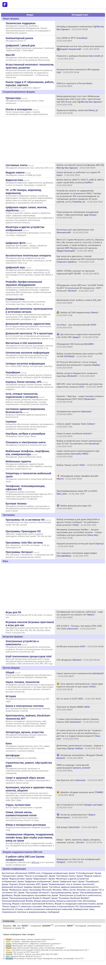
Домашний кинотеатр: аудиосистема (28, 323)
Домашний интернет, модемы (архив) (21, 887)
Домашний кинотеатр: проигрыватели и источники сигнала (29, 310)
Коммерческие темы (83, 909)
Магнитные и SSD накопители (24, 343)
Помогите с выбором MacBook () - (80, 57)
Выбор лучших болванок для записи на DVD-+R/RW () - (80, 355)
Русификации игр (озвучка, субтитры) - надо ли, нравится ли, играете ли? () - (80, 614)
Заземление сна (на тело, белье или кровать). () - (80, 47)
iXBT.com (35, 862)
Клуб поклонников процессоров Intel (28, 656)
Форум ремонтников (44, 901)
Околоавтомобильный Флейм (17, 901)
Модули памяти (15, 172)
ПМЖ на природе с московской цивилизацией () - (74, 768)
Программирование (61, 892)
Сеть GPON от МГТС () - (73, 39)
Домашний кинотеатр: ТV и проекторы (29, 333)
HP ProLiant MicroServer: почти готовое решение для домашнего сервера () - (79, 365)
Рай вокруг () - (77, 827)
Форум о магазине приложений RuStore (33, 903)
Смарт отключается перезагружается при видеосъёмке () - (78, 454)
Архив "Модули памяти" (89, 876)
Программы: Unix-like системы (24, 542)
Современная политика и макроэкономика (24, 912)
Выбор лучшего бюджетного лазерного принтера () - (77, 374)
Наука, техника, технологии (22, 682)
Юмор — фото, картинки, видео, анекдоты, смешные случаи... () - (79, 841)
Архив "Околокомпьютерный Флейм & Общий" (26, 898)
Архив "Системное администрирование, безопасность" (70, 887)
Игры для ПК (13, 612)
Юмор (8, 941)
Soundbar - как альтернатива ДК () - (77, 326)
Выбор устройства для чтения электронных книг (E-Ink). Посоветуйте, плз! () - (79, 443)
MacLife (10, 55)
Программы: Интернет (19, 552)
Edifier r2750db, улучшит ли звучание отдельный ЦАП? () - (78, 272)
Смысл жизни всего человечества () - (80, 675)
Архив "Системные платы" (62, 876)
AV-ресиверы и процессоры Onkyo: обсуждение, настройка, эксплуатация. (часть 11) (48, 958)
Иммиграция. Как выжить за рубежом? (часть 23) (32, 946)
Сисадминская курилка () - (75, 413)
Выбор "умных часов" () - (80, 465)
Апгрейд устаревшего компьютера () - (80, 28)
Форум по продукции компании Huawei (75, 903)
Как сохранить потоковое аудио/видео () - (77, 554)
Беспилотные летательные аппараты (28, 255)
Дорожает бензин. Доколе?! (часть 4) (25, 956)
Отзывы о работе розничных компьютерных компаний (43, 909)
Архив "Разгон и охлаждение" (32, 876)
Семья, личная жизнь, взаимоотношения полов (21, 814)
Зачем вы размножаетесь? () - (76, 816)
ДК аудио (9, 958)
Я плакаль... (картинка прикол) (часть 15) (28, 942)
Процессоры (13, 98)
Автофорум (12, 755)
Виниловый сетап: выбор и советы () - (79, 301)
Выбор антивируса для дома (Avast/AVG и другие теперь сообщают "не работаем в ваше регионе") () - (78, 522)
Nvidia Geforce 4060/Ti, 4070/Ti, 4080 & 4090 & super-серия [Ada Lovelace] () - (80, 182)
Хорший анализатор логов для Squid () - (80, 545)
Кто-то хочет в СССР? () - (79, 698)
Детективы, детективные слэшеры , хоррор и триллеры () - (80, 747)
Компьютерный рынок (19, 38)
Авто (7, 956)
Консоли (9, 954)
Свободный (53, 912)
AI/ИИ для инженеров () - (80, 646)
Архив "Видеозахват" (37, 878)
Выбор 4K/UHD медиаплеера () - (78, 314)
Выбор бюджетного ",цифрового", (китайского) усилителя (35, 944)
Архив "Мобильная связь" (15, 889)
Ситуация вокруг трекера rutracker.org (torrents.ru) (33, 939)
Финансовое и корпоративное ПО (60, 906)
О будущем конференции (54, 873)
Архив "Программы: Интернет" (33, 892)
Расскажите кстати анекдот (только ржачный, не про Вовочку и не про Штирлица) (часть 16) (49, 950)
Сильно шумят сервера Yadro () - (76, 425)
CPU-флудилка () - (78, 659)
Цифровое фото (16, 242)
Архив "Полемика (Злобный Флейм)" (70, 898)
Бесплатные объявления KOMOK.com (21, 873)
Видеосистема (14, 180)
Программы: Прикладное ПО (23, 531)
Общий (10, 672)
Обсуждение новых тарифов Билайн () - (77, 477)
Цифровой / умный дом (20, 45)
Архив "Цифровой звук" (65, 881)
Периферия (13, 372)
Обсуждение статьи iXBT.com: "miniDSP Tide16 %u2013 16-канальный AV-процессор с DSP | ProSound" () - (80, 288)
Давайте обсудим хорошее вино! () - (80, 793)
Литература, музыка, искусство (25, 732)
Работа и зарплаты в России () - (75, 85)
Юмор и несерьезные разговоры (26, 824)
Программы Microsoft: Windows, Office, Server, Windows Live (59, 889)
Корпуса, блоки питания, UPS (23, 381)
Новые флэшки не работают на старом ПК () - (78, 174)
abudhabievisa (93, 926)
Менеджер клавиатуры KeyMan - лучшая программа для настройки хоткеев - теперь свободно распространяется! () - (79, 533)
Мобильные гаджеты (18, 461)
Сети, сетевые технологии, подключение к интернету (22, 395)
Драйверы (7, 895)
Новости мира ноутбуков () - (75, 435)
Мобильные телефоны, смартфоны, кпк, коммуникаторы (28, 453)
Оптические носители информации (27, 352)
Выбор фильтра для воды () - (75, 507)
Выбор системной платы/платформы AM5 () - (80, 166)
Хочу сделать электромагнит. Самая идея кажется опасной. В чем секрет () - (80, 686)
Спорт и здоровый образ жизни (25, 777)
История (11, 696)
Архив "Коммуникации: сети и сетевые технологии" (67, 884)
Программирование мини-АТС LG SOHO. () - (77, 492)
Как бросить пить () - (80, 780)
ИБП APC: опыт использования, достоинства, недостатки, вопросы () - (80, 385)
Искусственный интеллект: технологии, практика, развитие (30, 66)
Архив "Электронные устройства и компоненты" (77, 895)
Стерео (8, 944)
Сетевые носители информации (25, 363)
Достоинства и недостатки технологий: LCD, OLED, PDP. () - (79, 336)
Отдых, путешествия (18, 804)
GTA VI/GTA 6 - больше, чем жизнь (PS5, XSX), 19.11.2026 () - (79, 627)
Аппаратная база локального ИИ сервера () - (78, 71)
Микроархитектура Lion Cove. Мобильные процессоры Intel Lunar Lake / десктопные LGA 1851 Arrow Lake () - (80, 100)
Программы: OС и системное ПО (25, 519)
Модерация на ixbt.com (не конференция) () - (78, 860)
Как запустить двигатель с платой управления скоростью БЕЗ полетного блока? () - (80, 259)
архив (24, 98)
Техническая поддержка (20, 23)
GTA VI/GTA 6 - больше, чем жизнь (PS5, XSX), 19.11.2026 (35, 954)
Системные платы (16, 165)
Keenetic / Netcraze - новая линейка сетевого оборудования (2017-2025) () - (80, 399)
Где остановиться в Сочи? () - (80, 806)
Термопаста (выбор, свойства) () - (78, 111)
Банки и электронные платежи (24, 705)
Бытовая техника (16, 503)
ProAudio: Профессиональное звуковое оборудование (24, 283)
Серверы (11, 421)
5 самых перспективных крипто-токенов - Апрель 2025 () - (78, 720)
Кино (9, 743)
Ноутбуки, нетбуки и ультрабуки (25, 433)
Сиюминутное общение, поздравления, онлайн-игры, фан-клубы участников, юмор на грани (30, 837)
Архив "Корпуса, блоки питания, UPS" (21, 884)
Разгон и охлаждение (19, 109)
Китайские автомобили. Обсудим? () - (80, 756)
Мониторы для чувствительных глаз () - (75, 231)
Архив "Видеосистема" (13, 878)
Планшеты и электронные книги (26, 442)
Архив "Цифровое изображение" (34, 881)
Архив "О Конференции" (81, 873)
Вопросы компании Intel (69, 901)
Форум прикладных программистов (32, 895)
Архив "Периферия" (88, 881)
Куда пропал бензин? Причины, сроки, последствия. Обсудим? (38, 948)
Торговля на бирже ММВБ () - (74, 708)
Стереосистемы (15, 299)
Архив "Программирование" (86, 892)
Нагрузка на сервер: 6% (14, 928)
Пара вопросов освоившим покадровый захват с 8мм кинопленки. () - (77, 215)
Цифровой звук (15, 267)
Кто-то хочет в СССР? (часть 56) (25, 952)
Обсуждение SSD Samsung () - (76, 345)
